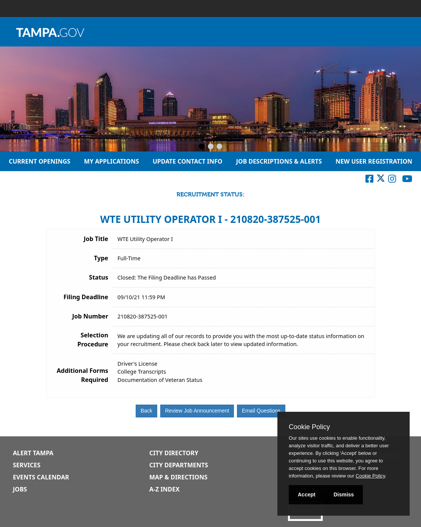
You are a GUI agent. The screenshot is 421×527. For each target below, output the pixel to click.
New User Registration (374, 161)
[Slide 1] (201, 147)
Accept (307, 494)
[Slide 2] (210, 147)
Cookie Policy (309, 427)
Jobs (20, 489)
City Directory (173, 453)
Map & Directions (178, 477)
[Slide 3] (219, 147)
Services (26, 465)
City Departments (178, 465)
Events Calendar (41, 477)
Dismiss (344, 494)
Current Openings (39, 161)
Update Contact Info (188, 161)
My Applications (111, 161)
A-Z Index (164, 489)
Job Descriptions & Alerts (279, 161)
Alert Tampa (33, 453)
